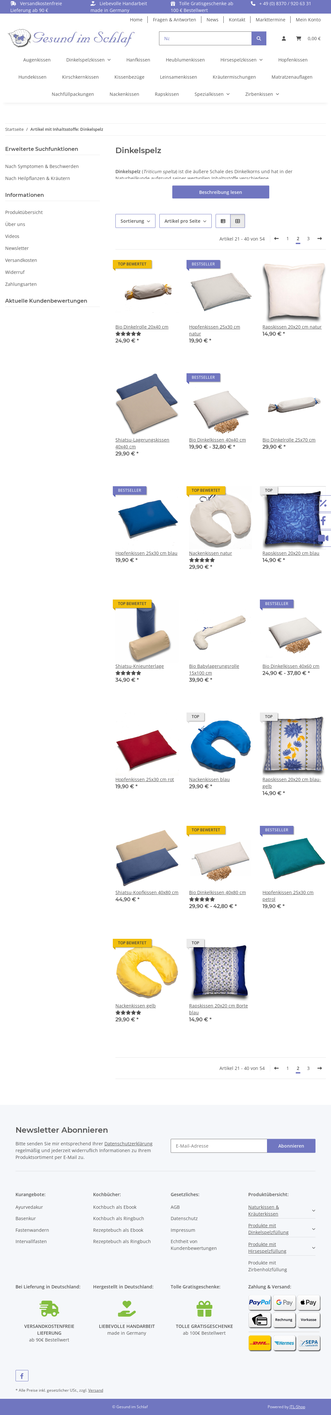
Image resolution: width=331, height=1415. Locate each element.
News (213, 20)
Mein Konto (308, 20)
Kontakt (237, 20)
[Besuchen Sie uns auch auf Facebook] (22, 1375)
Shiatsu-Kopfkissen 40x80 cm (146, 892)
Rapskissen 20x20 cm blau (290, 553)
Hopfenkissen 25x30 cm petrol (288, 895)
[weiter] (320, 238)
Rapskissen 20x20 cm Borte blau (218, 1009)
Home (136, 20)
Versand (95, 1390)
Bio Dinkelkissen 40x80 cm (217, 892)
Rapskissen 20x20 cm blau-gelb (291, 782)
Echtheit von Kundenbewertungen (194, 1244)
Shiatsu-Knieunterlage (139, 666)
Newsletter (17, 248)
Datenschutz (184, 1218)
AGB (175, 1207)
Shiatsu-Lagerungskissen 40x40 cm (142, 443)
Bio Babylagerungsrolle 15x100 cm (214, 669)
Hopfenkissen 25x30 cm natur (214, 330)
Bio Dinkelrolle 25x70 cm (288, 440)
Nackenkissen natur (210, 553)
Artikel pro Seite (182, 221)
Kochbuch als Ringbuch (118, 1218)
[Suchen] (258, 38)
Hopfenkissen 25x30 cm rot (144, 779)
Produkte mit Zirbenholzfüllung (267, 1266)
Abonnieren (291, 1146)
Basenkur (26, 1218)
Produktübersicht (24, 212)
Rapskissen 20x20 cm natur (292, 327)
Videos (12, 236)
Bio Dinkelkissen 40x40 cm (217, 440)
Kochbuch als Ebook (114, 1207)
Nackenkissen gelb (135, 1006)
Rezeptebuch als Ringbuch (122, 1241)
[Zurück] (276, 238)
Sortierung (132, 221)
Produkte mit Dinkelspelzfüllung (268, 1228)
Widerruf (15, 272)
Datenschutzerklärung (128, 1143)
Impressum (183, 1230)
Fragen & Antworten (174, 20)
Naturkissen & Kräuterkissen (263, 1210)
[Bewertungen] (128, 334)
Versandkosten (21, 260)
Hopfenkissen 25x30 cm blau (146, 553)
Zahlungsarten (21, 284)
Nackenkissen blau (209, 779)
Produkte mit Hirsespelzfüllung (267, 1247)
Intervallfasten (31, 1241)
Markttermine (270, 20)
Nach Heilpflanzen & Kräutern (37, 178)
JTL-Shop (297, 1406)
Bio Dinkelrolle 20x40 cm (141, 327)
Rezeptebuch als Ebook (118, 1230)
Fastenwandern (32, 1230)
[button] (284, 38)
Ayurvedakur (29, 1207)
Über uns (15, 224)
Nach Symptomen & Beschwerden (42, 166)
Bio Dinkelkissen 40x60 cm (290, 666)
